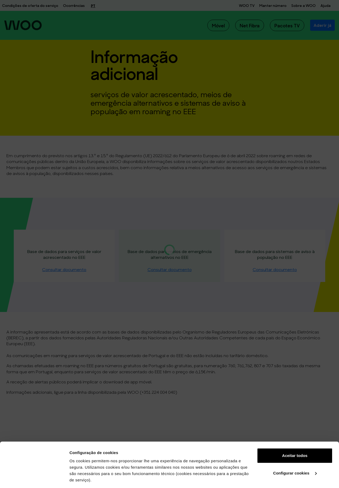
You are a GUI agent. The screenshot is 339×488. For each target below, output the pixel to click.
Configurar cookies (295, 431)
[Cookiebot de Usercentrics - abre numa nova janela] (34, 478)
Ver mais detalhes (86, 477)
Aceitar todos (294, 413)
